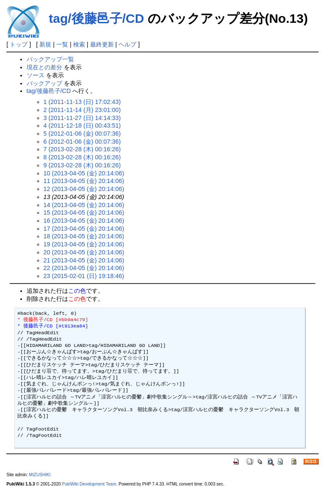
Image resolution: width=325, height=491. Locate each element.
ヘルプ (127, 44)
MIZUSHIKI (40, 474)
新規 (45, 44)
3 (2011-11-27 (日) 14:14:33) (82, 118)
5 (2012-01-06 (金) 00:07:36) (82, 133)
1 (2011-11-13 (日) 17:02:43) (82, 101)
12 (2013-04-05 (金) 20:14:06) (84, 188)
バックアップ (44, 83)
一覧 (62, 44)
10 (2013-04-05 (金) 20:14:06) (84, 173)
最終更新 (102, 44)
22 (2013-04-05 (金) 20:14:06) (84, 268)
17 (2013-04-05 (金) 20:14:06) (84, 228)
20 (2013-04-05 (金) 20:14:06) (84, 252)
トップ (19, 44)
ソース (35, 75)
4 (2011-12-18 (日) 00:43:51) (82, 125)
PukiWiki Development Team (89, 484)
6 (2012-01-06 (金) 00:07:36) (82, 141)
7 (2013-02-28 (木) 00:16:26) (82, 149)
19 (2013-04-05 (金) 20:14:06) (84, 244)
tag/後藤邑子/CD (96, 18)
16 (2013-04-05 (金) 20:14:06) (84, 220)
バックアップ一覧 (50, 59)
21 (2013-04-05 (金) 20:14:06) (84, 260)
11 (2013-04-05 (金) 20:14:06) (84, 180)
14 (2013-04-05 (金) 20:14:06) (84, 205)
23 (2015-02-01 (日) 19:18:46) (84, 276)
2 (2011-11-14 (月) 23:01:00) (82, 109)
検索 (79, 44)
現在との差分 (44, 67)
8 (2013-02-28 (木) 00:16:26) (82, 157)
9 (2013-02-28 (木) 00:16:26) (82, 165)
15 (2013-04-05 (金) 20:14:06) (84, 212)
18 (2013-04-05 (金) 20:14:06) (84, 236)
